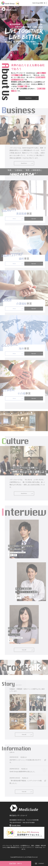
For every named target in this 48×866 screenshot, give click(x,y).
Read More (28, 98)
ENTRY (15, 863)
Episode (33, 218)
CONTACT (39, 863)
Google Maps (16, 825)
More (14, 218)
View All (24, 650)
